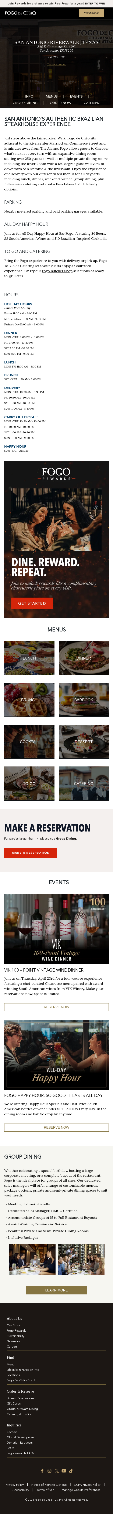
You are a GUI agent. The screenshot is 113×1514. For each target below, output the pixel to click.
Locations (13, 1375)
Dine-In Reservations (20, 1398)
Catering (92, 103)
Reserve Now (56, 1127)
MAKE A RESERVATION (31, 853)
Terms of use (45, 1489)
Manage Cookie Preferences (81, 1489)
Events (76, 97)
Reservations (91, 13)
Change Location (56, 64)
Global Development (21, 1437)
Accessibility (21, 1489)
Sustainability (15, 1336)
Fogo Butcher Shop (57, 271)
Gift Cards (14, 1403)
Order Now (60, 103)
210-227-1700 (56, 57)
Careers (12, 1346)
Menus (52, 97)
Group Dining (25, 103)
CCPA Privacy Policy (87, 1484)
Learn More (56, 1290)
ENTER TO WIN (95, 3)
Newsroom (14, 1341)
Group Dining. (66, 838)
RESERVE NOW (56, 1007)
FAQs (10, 1448)
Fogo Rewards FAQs (21, 1453)
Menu (10, 1364)
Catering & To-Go (19, 1414)
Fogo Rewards (16, 1330)
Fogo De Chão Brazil (21, 1380)
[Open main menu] (106, 15)
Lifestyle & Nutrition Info (23, 1369)
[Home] (20, 13)
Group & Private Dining (22, 1409)
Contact (12, 1432)
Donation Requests (20, 1442)
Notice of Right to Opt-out (49, 1484)
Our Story (13, 1325)
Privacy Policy (15, 1484)
